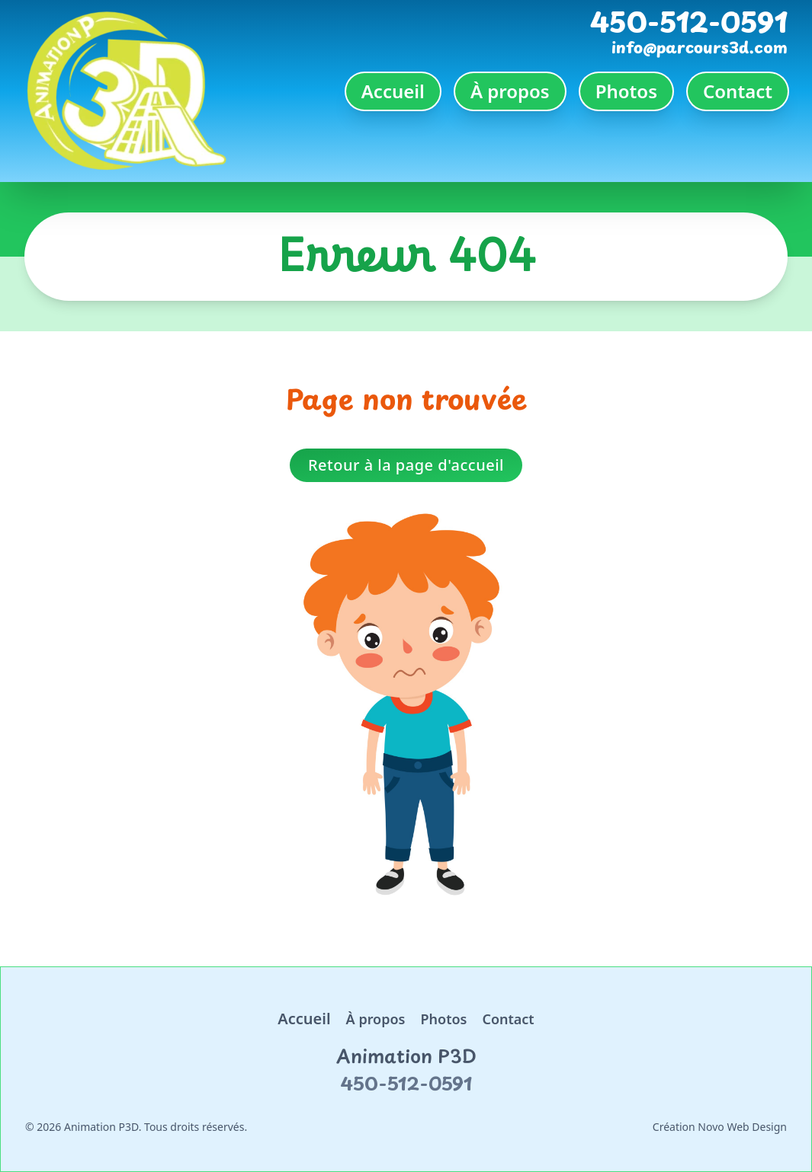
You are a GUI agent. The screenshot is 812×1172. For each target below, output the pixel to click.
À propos (510, 91)
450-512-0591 (689, 21)
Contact (737, 91)
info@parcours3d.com (699, 47)
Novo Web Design (742, 1126)
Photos (626, 91)
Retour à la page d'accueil (406, 465)
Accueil (393, 91)
